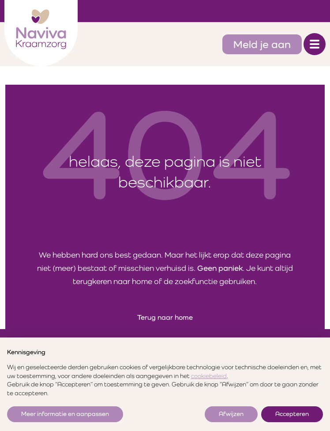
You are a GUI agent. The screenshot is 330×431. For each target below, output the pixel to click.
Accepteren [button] (292, 413)
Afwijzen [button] (231, 413)
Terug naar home (165, 317)
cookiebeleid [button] (209, 375)
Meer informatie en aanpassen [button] (65, 413)
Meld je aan (262, 44)
